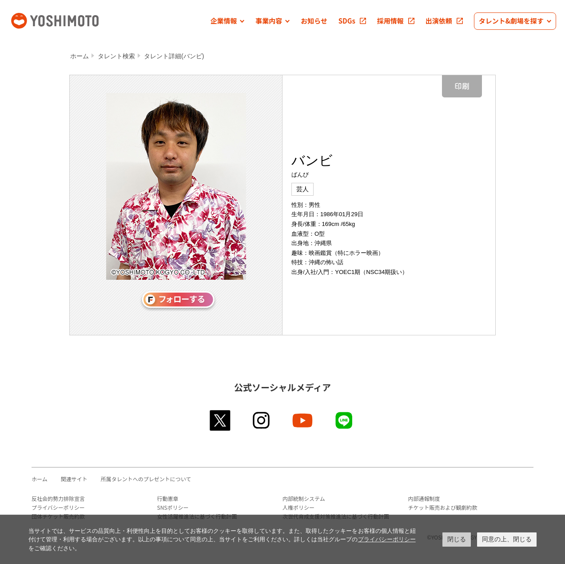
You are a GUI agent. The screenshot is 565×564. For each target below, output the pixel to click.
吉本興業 (68, 20)
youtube (303, 420)
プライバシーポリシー (58, 507)
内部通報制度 (424, 498)
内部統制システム (303, 498)
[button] (227, 21)
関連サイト (74, 479)
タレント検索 (116, 56)
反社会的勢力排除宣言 (58, 498)
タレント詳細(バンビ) (174, 56)
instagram (262, 420)
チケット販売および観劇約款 (442, 507)
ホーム (79, 56)
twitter (220, 420)
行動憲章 (168, 498)
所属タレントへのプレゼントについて (146, 479)
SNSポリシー (173, 507)
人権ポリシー (298, 507)
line (344, 420)
